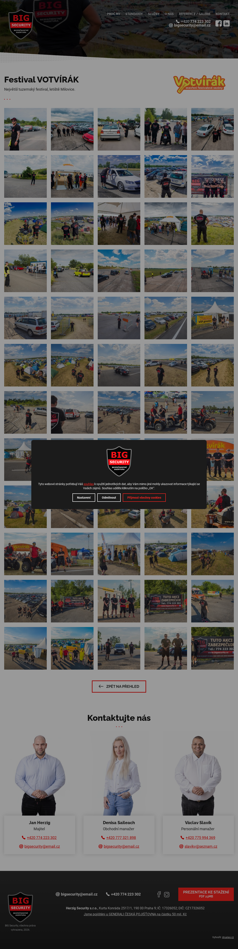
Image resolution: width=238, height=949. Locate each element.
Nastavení (84, 497)
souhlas (89, 484)
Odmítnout (109, 497)
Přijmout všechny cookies (144, 497)
